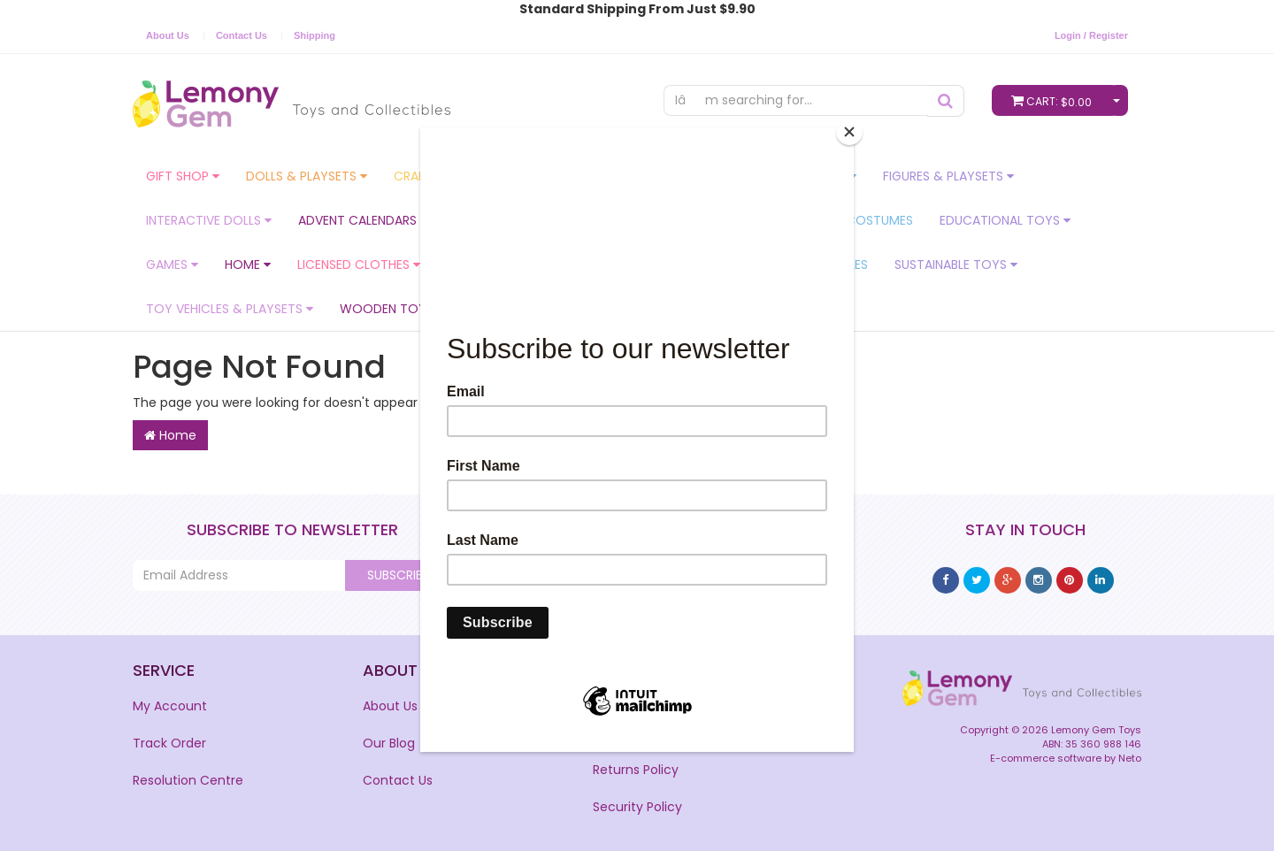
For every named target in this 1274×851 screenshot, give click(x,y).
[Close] (849, 132)
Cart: (1055, 100)
